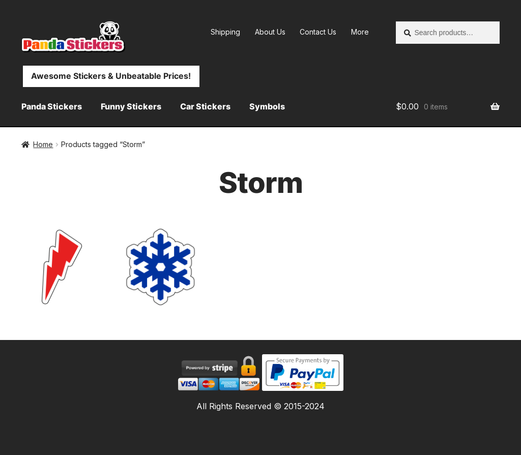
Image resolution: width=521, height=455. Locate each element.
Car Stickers (205, 106)
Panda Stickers (51, 106)
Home (43, 144)
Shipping (225, 31)
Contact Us (318, 31)
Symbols (267, 106)
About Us (270, 31)
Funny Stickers (131, 106)
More (360, 31)
